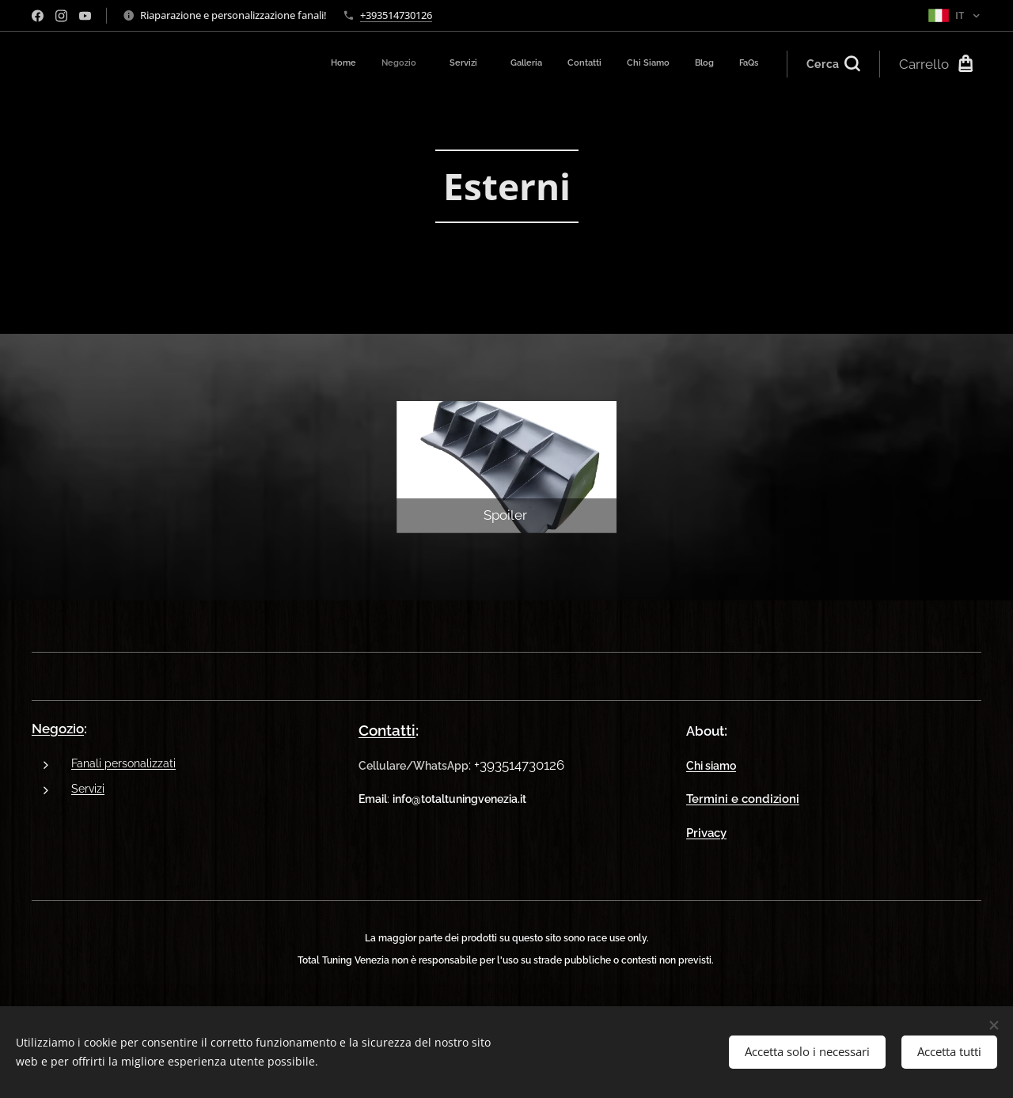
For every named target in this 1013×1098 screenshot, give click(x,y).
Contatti (387, 730)
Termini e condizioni (742, 798)
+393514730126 (396, 15)
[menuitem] (569, 64)
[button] (833, 64)
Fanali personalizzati (123, 762)
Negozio (58, 728)
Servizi (87, 788)
